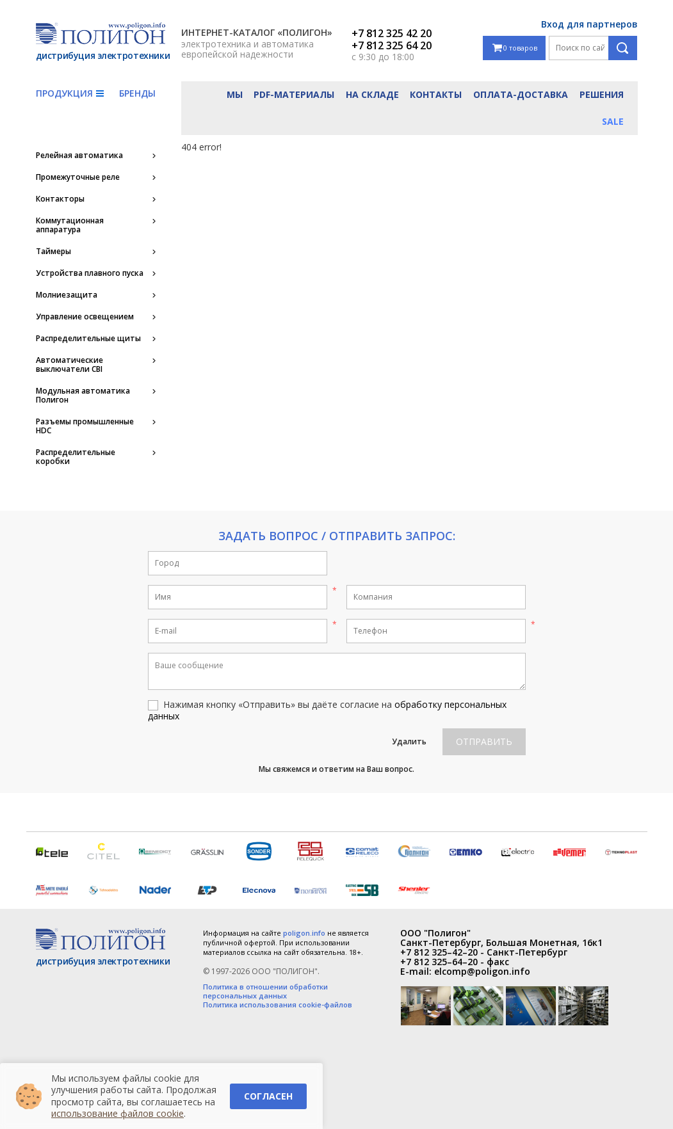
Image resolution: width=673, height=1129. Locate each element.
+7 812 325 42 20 (392, 33)
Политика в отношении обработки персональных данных (265, 991)
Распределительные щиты (88, 338)
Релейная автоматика (79, 155)
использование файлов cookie (117, 1113)
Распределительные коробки (75, 457)
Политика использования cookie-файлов (277, 1004)
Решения (602, 94)
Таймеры (53, 251)
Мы (235, 94)
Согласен (268, 1096)
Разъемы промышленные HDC (85, 426)
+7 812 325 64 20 (392, 45)
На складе (372, 94)
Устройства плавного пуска (89, 273)
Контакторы (60, 199)
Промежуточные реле (78, 177)
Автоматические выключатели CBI (69, 365)
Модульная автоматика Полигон (83, 395)
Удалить (409, 741)
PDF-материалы (294, 94)
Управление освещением (85, 316)
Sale (613, 121)
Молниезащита (66, 295)
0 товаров (514, 48)
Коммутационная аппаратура (70, 225)
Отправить (484, 741)
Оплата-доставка (520, 94)
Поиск (622, 48)
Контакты (436, 94)
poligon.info (304, 933)
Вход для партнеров (589, 24)
